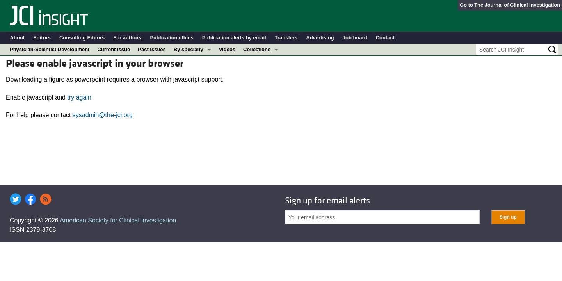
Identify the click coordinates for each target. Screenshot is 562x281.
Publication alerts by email (234, 38)
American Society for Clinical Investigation (118, 220)
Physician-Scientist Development (49, 49)
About (17, 38)
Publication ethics (171, 38)
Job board (355, 38)
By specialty (188, 49)
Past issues (152, 49)
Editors (42, 38)
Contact (385, 38)
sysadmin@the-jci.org (103, 115)
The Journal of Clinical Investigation (517, 5)
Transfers (286, 38)
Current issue (113, 49)
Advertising (320, 38)
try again (79, 97)
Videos (227, 49)
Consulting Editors (82, 38)
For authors (127, 38)
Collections (256, 49)
